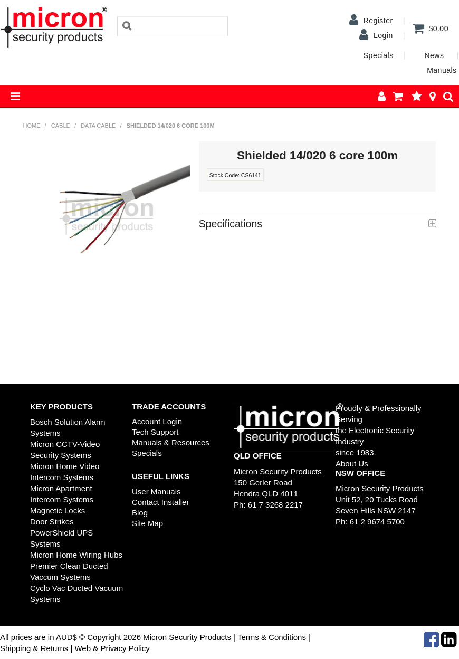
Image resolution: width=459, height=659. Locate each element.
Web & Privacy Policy (111, 648)
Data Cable (98, 125)
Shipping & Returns (34, 648)
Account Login (157, 421)
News (434, 55)
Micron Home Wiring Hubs (76, 554)
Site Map (147, 523)
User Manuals (156, 491)
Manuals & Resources (170, 442)
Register (378, 20)
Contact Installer (160, 502)
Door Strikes (52, 521)
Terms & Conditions (271, 637)
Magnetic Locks (57, 510)
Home (32, 125)
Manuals (441, 70)
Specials (379, 55)
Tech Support (155, 431)
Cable (60, 125)
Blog (140, 512)
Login (383, 35)
